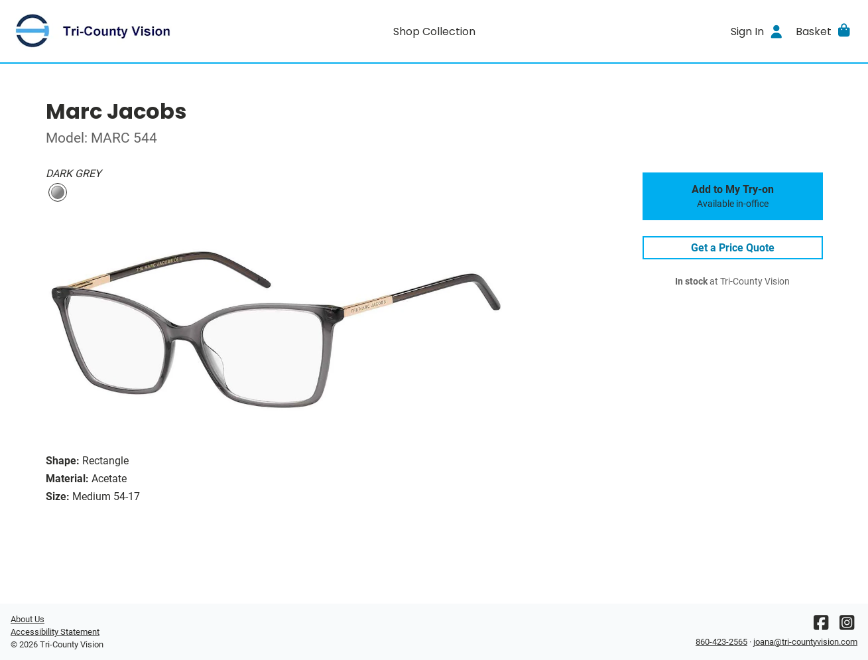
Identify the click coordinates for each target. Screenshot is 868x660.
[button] (823, 31)
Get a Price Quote (733, 247)
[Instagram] (846, 626)
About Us (27, 619)
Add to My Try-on (732, 196)
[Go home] (116, 31)
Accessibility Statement (55, 632)
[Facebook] (821, 626)
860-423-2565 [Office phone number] (721, 642)
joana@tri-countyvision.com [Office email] (805, 642)
